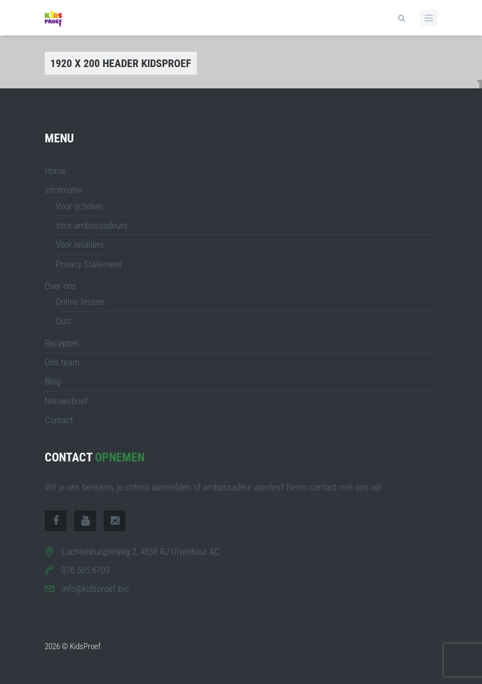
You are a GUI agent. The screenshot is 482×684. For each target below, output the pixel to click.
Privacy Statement (89, 264)
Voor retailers (80, 244)
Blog (53, 381)
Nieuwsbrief (66, 400)
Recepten (62, 343)
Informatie (63, 189)
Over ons (60, 285)
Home (55, 170)
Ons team (62, 362)
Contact (59, 420)
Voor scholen (79, 206)
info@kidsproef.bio (95, 588)
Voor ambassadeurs (92, 225)
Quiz (63, 320)
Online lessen (80, 301)
